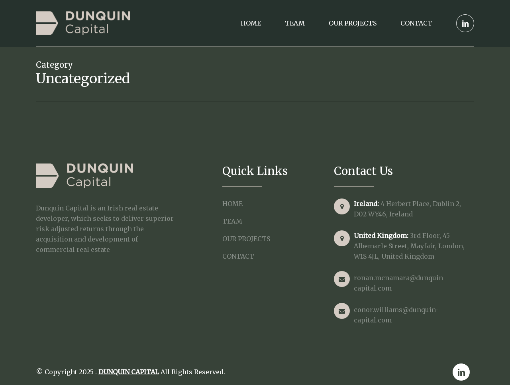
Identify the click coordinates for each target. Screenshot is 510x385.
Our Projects (246, 239)
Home (232, 204)
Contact (238, 256)
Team (232, 221)
